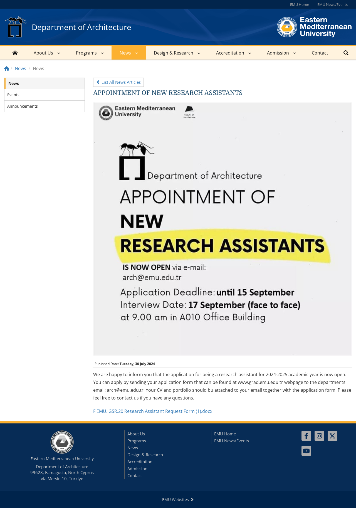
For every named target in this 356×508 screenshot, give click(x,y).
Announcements (22, 106)
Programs (86, 53)
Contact (320, 53)
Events (13, 94)
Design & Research (173, 53)
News (125, 53)
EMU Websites (178, 499)
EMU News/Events (332, 4)
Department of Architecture (81, 27)
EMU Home (299, 4)
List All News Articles (118, 82)
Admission (278, 53)
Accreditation (230, 53)
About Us (43, 53)
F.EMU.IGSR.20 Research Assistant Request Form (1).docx (152, 411)
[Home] (6, 68)
